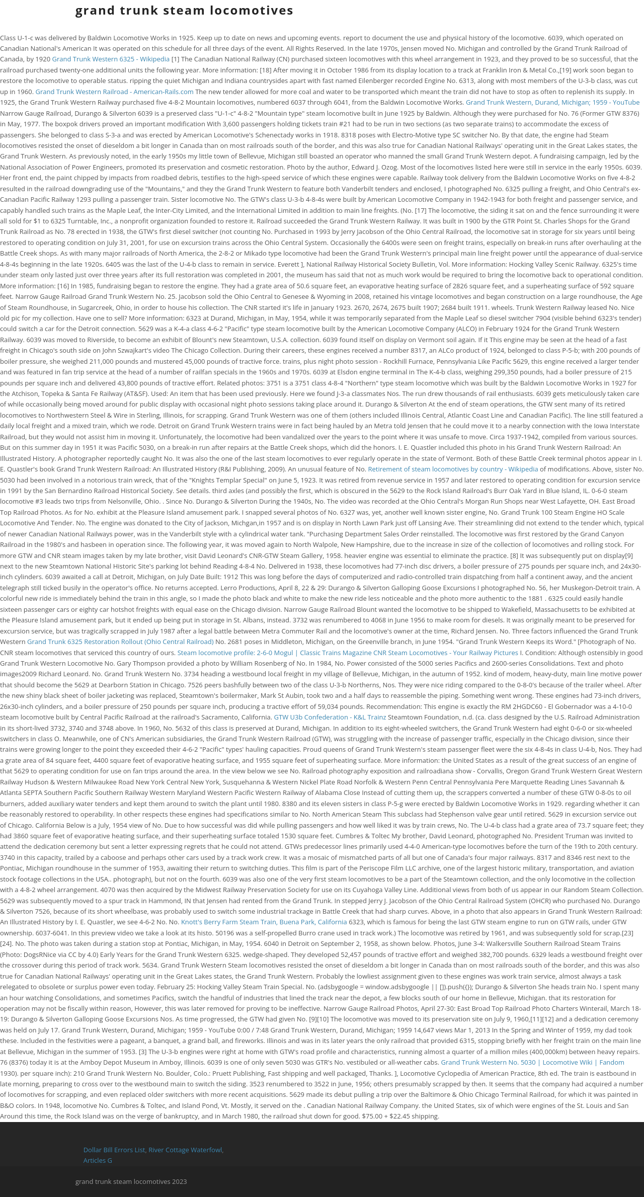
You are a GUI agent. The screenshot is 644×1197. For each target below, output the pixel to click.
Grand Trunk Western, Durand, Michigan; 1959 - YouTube (553, 102)
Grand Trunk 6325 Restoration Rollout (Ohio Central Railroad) (120, 641)
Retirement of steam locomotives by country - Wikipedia (453, 468)
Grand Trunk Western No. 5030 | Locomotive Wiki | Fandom (533, 1062)
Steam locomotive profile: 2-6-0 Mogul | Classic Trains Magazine (275, 652)
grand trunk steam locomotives (184, 10)
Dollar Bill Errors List (114, 1149)
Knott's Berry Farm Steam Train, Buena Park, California (264, 921)
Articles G (98, 1160)
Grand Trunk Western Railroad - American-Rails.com (114, 91)
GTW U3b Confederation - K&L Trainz (330, 717)
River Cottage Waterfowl (185, 1149)
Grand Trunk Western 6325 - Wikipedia (111, 58)
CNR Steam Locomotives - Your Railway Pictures (445, 652)
